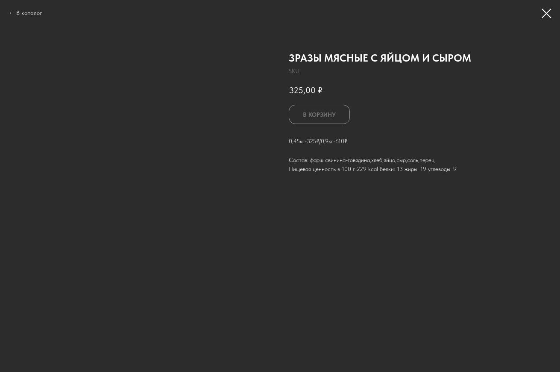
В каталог (29, 12)
